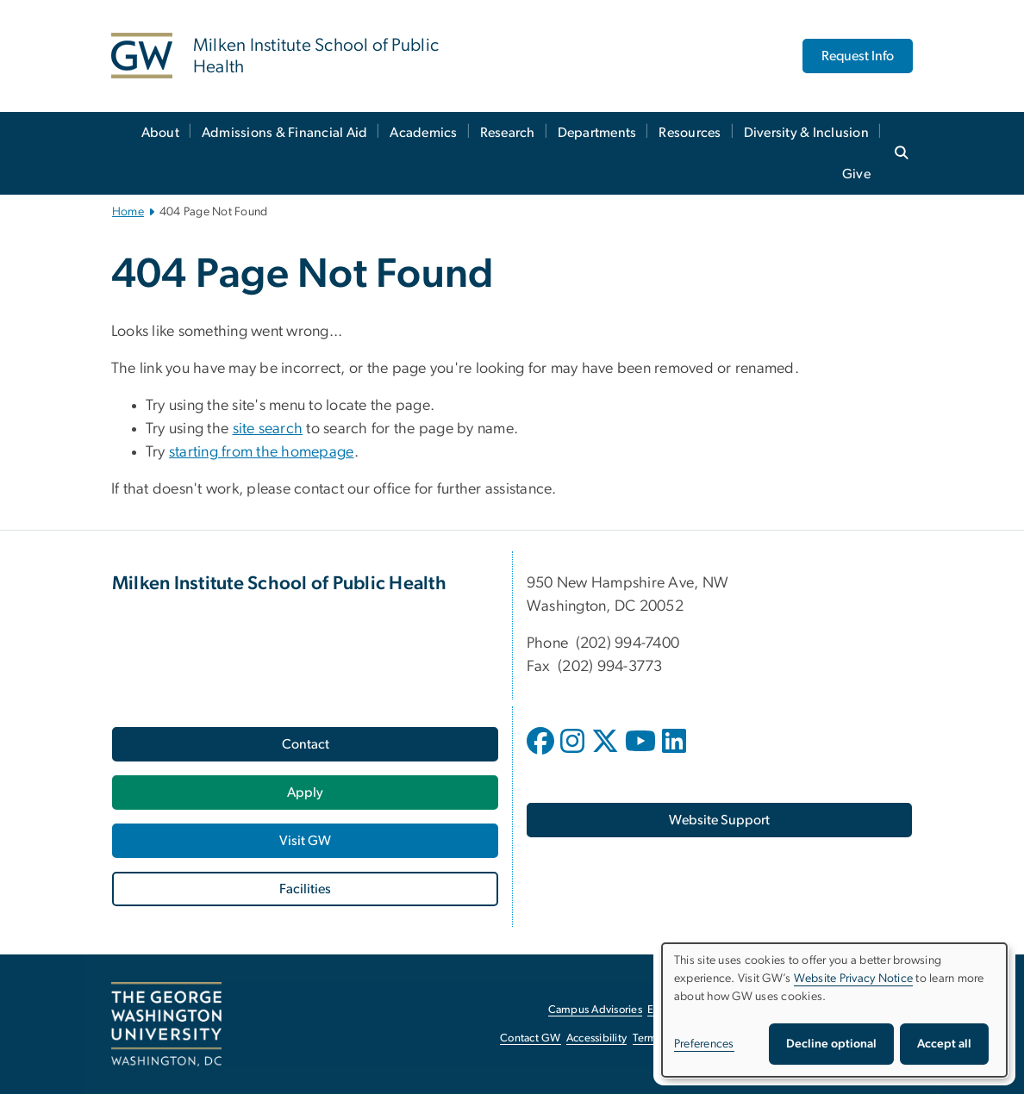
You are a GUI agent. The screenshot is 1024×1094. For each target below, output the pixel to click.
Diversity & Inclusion (806, 133)
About (160, 133)
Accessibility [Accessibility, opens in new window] (596, 1038)
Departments (597, 133)
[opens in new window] (542, 754)
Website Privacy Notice (854, 979)
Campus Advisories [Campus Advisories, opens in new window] (595, 1010)
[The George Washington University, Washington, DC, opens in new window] (166, 1024)
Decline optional (831, 1044)
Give (856, 174)
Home (128, 212)
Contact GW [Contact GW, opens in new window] (530, 1038)
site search (268, 429)
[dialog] (834, 1010)
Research (507, 133)
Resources (690, 133)
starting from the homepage (261, 452)
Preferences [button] (704, 1044)
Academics (423, 133)
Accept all (944, 1044)
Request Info (857, 56)
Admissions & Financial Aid (285, 133)
